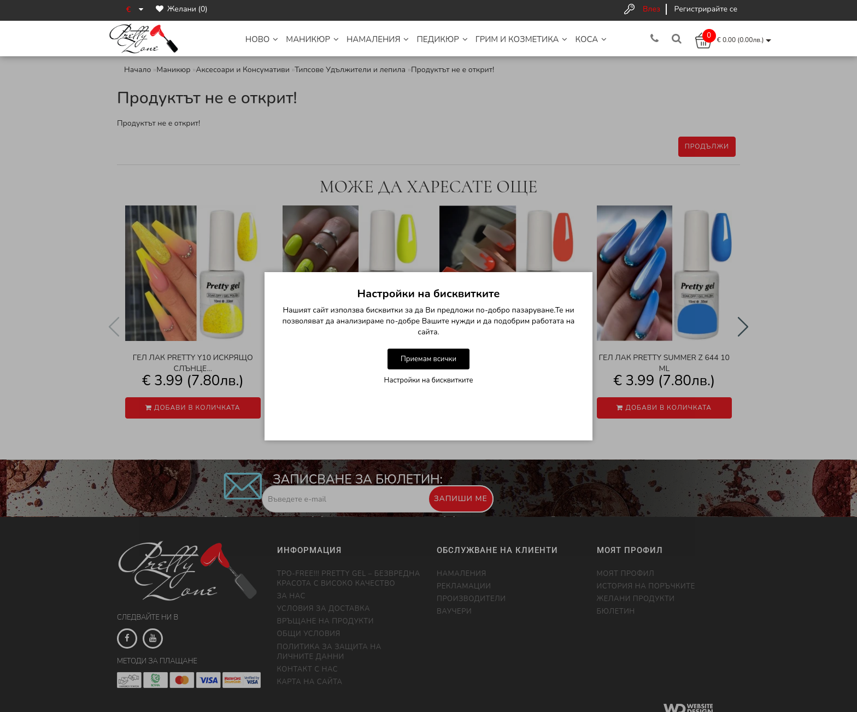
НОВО (262, 39)
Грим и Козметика (522, 39)
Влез (651, 9)
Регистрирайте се (705, 9)
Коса (591, 39)
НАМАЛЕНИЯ (378, 39)
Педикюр (441, 39)
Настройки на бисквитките (428, 380)
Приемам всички (428, 359)
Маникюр (312, 39)
